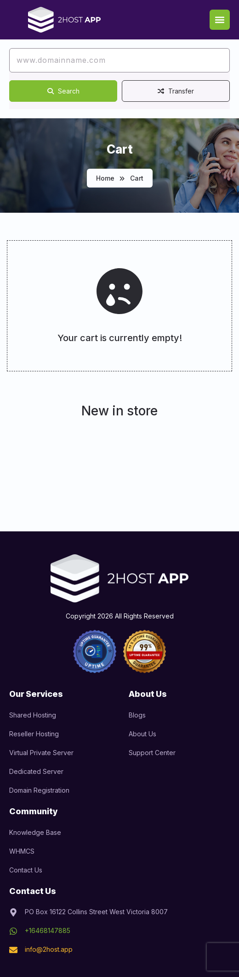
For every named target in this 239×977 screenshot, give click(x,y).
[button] (220, 20)
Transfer (176, 91)
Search (63, 91)
